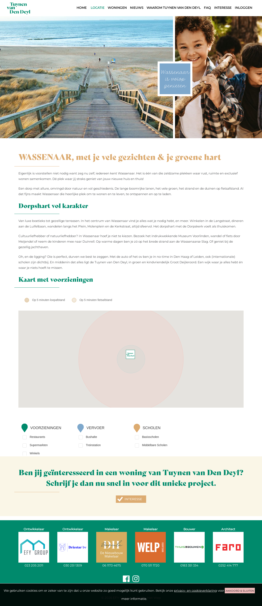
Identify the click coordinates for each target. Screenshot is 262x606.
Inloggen (243, 8)
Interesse (223, 8)
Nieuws (136, 8)
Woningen (117, 8)
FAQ (207, 8)
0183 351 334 (189, 565)
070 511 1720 (150, 565)
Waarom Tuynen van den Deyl (174, 8)
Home (82, 8)
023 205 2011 (34, 565)
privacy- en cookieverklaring (195, 590)
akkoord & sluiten (240, 590)
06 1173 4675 (111, 565)
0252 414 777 (228, 565)
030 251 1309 (72, 565)
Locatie (97, 8)
